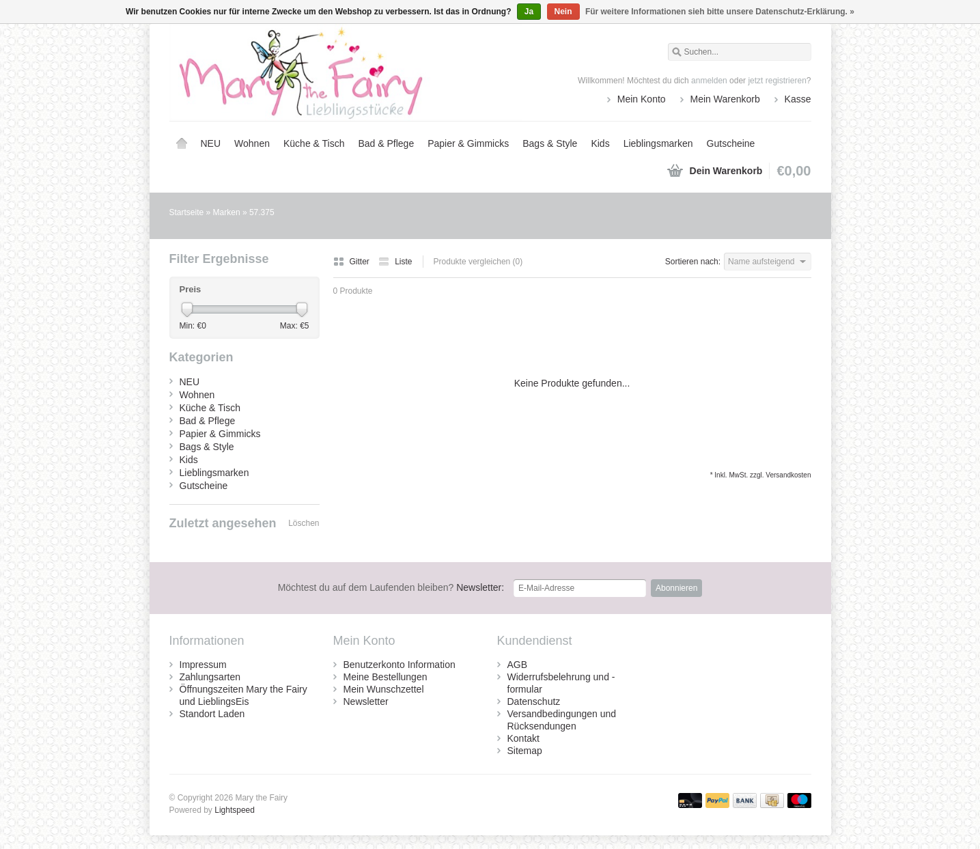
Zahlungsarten (210, 676)
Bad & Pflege (386, 143)
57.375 (262, 212)
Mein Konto (641, 99)
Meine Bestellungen (386, 676)
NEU (211, 143)
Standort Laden (212, 713)
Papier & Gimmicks (468, 143)
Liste (395, 261)
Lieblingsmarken (658, 143)
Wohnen (252, 143)
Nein (563, 11)
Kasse (798, 99)
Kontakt (523, 738)
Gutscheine (731, 143)
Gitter (352, 261)
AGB (517, 664)
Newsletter (366, 701)
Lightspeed (234, 810)
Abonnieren (676, 588)
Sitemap (524, 750)
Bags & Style (549, 143)
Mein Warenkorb (725, 99)
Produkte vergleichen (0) (478, 261)
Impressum (203, 664)
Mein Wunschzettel (384, 689)
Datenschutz (534, 701)
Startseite (181, 143)
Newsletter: (391, 587)
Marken (226, 212)
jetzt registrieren (777, 80)
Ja (528, 11)
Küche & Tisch (314, 143)
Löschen (303, 523)
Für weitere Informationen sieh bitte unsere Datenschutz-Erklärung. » (719, 11)
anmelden (709, 80)
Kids (600, 143)
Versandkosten (788, 475)
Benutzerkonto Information (400, 664)
